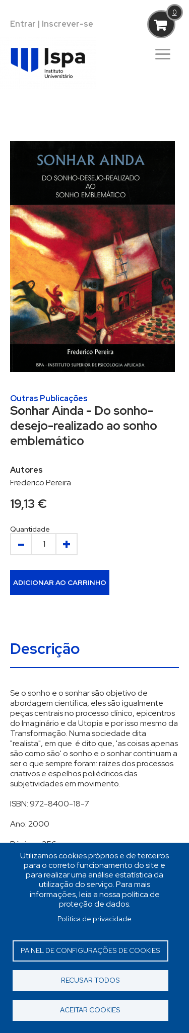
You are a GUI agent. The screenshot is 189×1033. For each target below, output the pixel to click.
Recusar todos (90, 980)
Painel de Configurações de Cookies (90, 950)
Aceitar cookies (90, 1009)
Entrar (23, 24)
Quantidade (30, 529)
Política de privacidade (94, 918)
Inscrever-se (67, 24)
